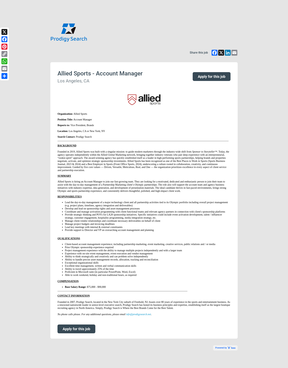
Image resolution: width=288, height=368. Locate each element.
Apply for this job (211, 76)
